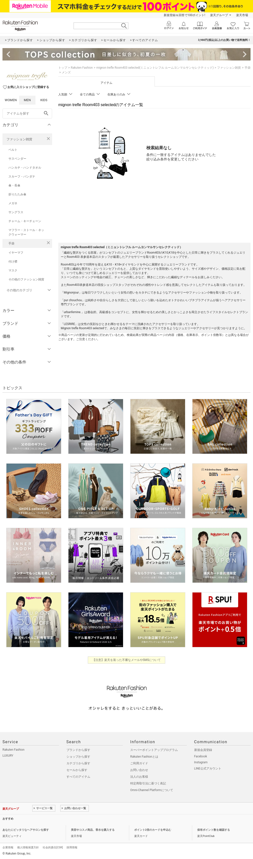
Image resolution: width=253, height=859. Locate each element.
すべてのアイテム (78, 776)
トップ (62, 67)
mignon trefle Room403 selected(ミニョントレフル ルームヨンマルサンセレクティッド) (155, 67)
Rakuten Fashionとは (144, 756)
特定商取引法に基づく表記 (148, 783)
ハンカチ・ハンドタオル (24, 167)
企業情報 (7, 847)
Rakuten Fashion (82, 67)
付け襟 (12, 261)
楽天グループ (219, 15)
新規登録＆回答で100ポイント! (184, 15)
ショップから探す (78, 756)
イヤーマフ (15, 252)
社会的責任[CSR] (53, 847)
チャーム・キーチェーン (24, 221)
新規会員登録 (203, 750)
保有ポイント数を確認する (213, 829)
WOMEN (11, 100)
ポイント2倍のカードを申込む (152, 829)
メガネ (12, 203)
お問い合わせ (139, 770)
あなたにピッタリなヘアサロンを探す (25, 829)
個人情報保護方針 (28, 847)
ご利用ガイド (139, 763)
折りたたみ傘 (17, 194)
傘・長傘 (14, 185)
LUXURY (7, 755)
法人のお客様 (139, 776)
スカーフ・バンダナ (21, 176)
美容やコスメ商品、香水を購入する (93, 829)
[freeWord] (27, 113)
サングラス (15, 212)
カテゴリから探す (78, 763)
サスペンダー (17, 158)
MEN (27, 100)
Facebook (200, 756)
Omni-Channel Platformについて (151, 790)
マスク (12, 270)
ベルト (12, 149)
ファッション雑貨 (19, 139)
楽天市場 (242, 15)
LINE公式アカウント (207, 768)
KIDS (43, 100)
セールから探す (76, 770)
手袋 (11, 243)
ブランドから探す (78, 750)
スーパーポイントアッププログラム (154, 750)
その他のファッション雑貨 (26, 279)
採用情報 (71, 847)
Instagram (201, 762)
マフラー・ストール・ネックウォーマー (26, 232)
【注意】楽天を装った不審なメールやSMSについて (126, 660)
